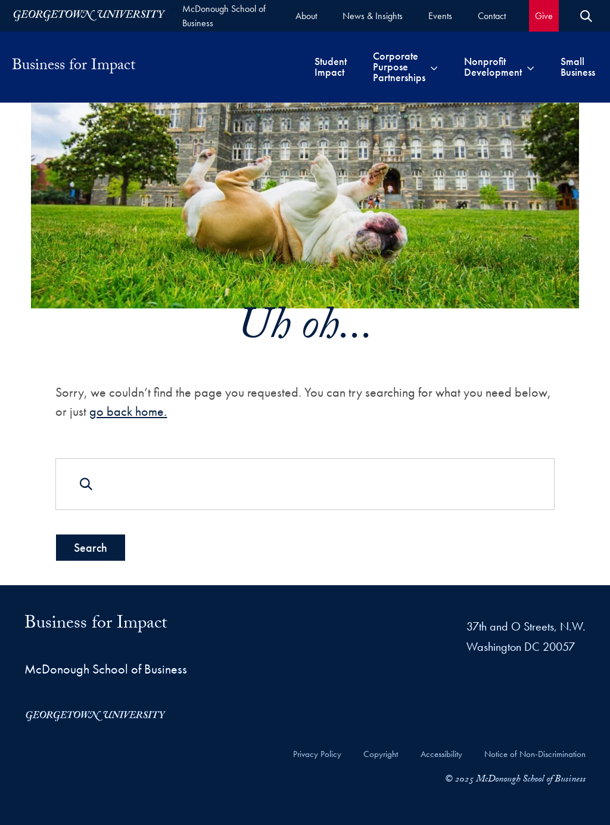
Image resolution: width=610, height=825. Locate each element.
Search (90, 547)
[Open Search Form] (586, 16)
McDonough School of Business (224, 15)
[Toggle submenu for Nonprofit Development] (530, 67)
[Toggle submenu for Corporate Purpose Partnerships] (434, 67)
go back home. (128, 410)
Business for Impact (73, 67)
